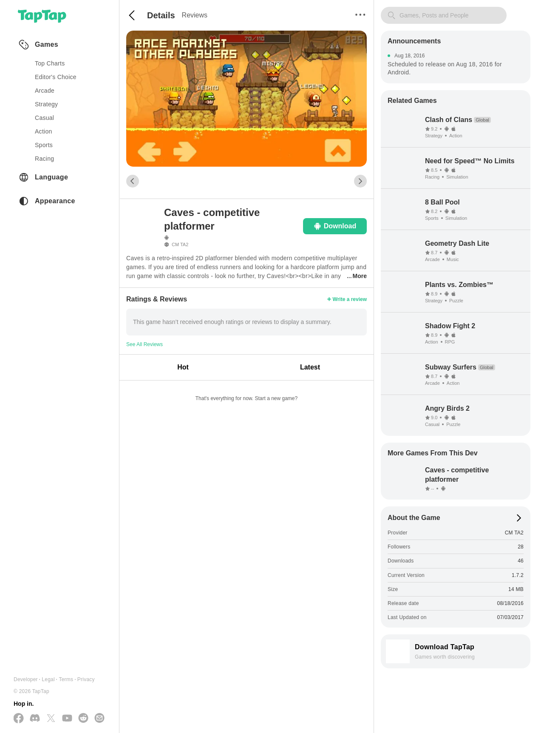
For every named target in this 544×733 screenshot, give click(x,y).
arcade (44, 90)
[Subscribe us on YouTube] (67, 718)
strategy (46, 104)
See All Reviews (144, 344)
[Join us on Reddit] (83, 718)
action (43, 131)
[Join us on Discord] (35, 718)
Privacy (86, 679)
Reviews (194, 15)
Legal (48, 679)
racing (44, 158)
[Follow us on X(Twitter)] (51, 718)
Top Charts (50, 63)
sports (44, 145)
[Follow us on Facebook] (19, 718)
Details (161, 15)
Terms (66, 679)
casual (44, 117)
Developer (26, 679)
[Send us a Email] (99, 718)
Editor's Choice (55, 77)
